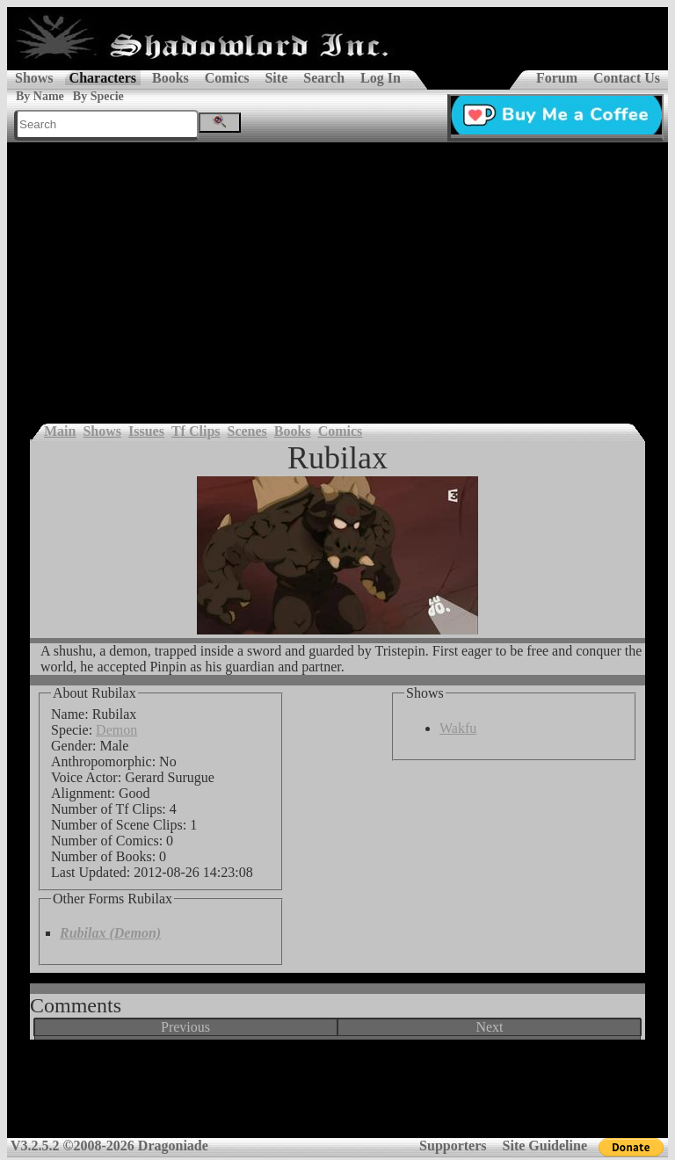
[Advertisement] (337, 274)
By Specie (98, 96)
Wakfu (457, 728)
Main (60, 431)
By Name (40, 96)
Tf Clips (196, 431)
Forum (556, 77)
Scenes (247, 431)
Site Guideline (545, 1145)
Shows (34, 77)
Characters (102, 77)
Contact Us (626, 77)
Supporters (452, 1145)
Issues (146, 431)
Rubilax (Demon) (110, 932)
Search (324, 77)
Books (170, 77)
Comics (227, 77)
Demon (116, 729)
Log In (380, 77)
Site (276, 77)
